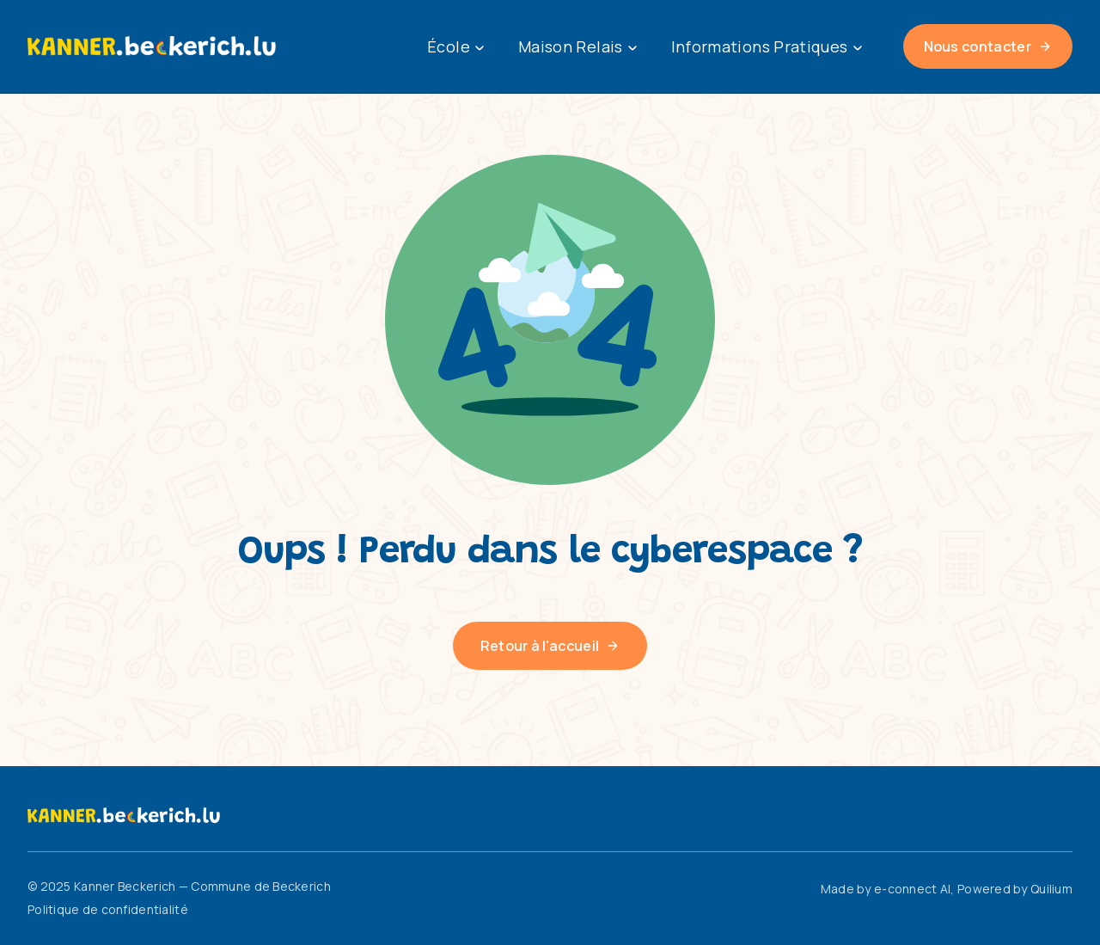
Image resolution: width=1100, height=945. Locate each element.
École (455, 46)
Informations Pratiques (766, 46)
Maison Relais (577, 46)
